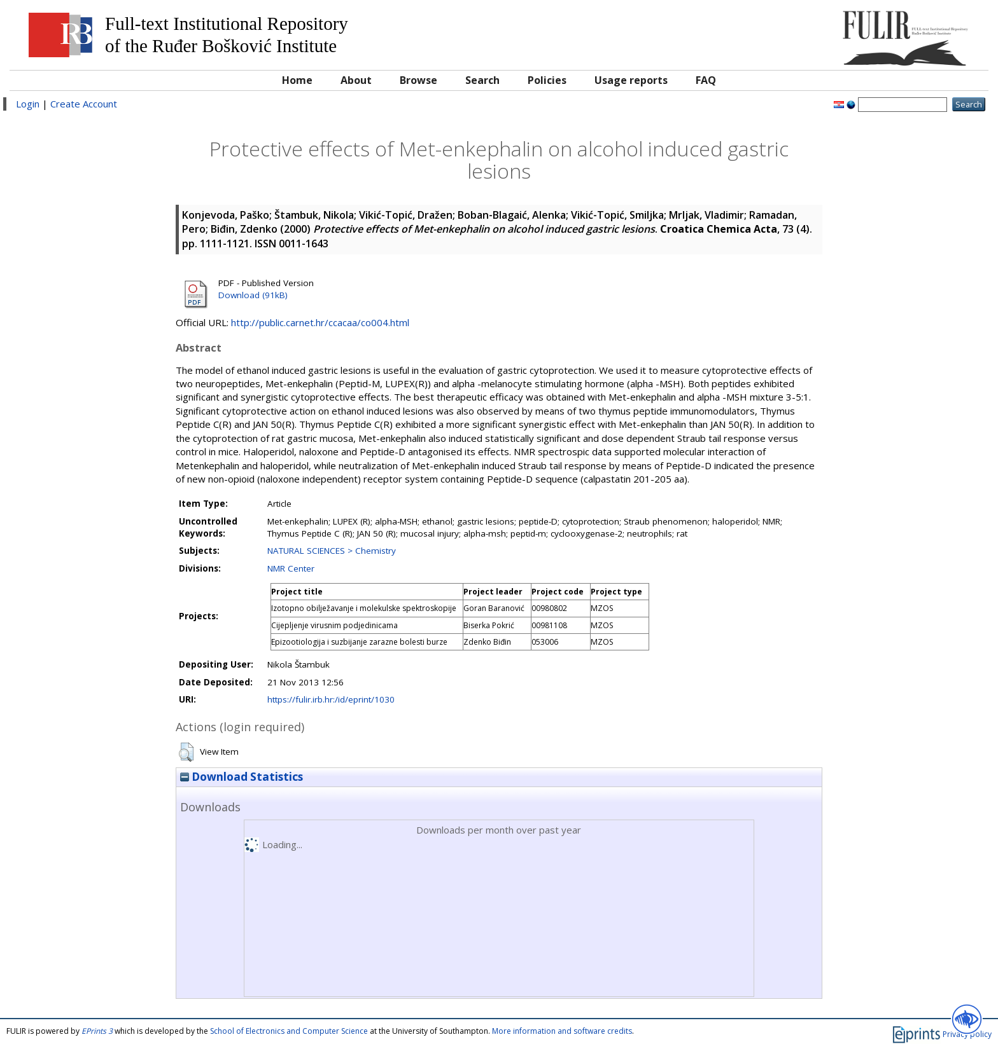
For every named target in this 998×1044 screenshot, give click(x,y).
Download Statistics (241, 776)
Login (27, 103)
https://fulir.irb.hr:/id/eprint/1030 (331, 699)
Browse (418, 80)
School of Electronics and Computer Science (289, 1031)
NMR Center (290, 568)
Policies (547, 80)
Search (482, 80)
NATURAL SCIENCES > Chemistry (331, 550)
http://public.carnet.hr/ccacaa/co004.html (320, 322)
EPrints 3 (97, 1031)
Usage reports (631, 80)
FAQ (706, 80)
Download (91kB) (253, 295)
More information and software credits (562, 1031)
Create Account (83, 103)
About (356, 80)
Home (297, 80)
